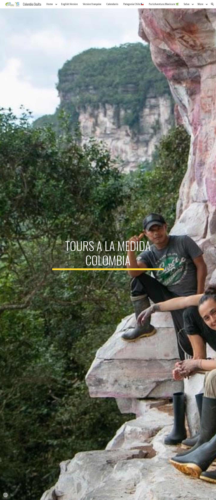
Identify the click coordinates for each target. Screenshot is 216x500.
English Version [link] (69, 4)
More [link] (200, 4)
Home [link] (49, 4)
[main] (108, 254)
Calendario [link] (112, 4)
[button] (212, 4)
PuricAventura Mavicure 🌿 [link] (164, 4)
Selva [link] (186, 4)
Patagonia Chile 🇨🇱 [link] (133, 4)
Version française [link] (92, 4)
